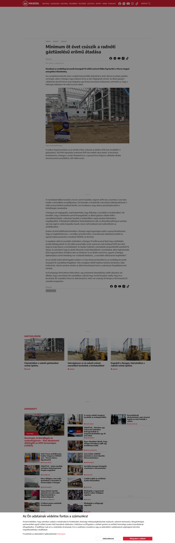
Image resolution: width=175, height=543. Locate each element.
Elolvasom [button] (61, 534)
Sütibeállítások (108, 539)
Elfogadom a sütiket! (138, 539)
